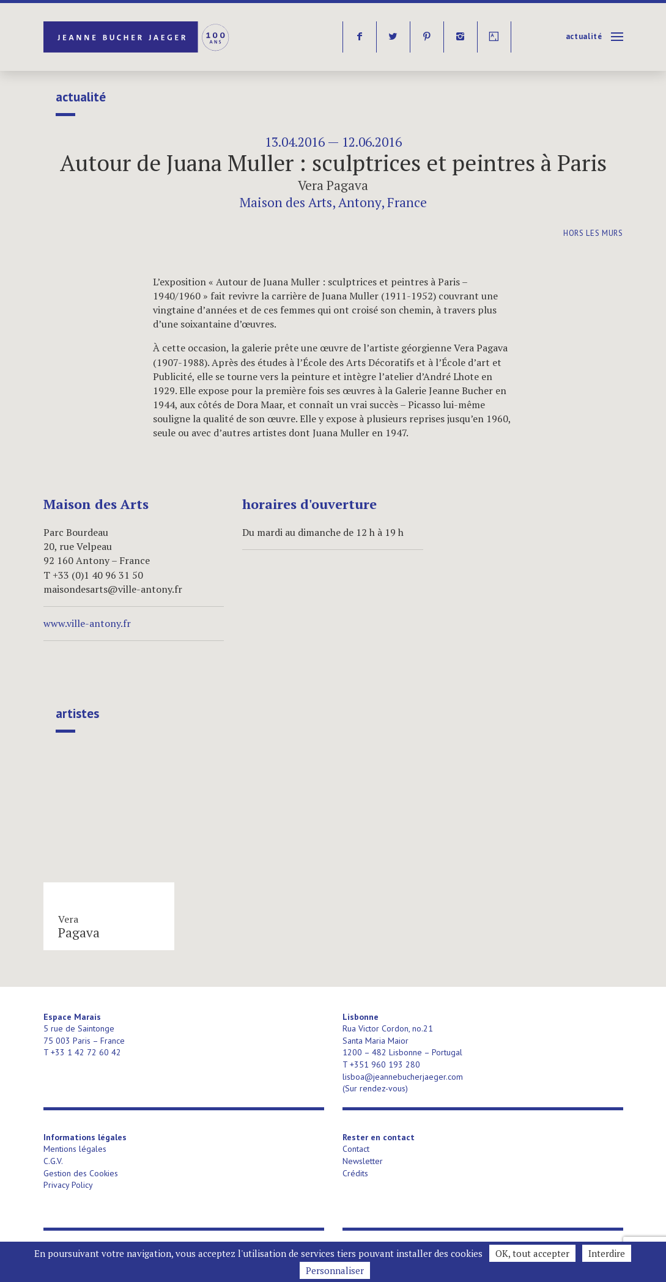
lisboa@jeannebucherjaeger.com (402, 1076)
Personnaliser (335, 1270)
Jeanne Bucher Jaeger (137, 37)
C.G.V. (53, 1161)
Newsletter (362, 1161)
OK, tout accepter (532, 1253)
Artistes (77, 714)
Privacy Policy (68, 1184)
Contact (355, 1148)
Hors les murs (593, 233)
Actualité (584, 36)
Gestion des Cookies (80, 1173)
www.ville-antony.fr (87, 623)
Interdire (606, 1253)
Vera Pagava (333, 185)
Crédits (355, 1173)
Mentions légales (74, 1148)
